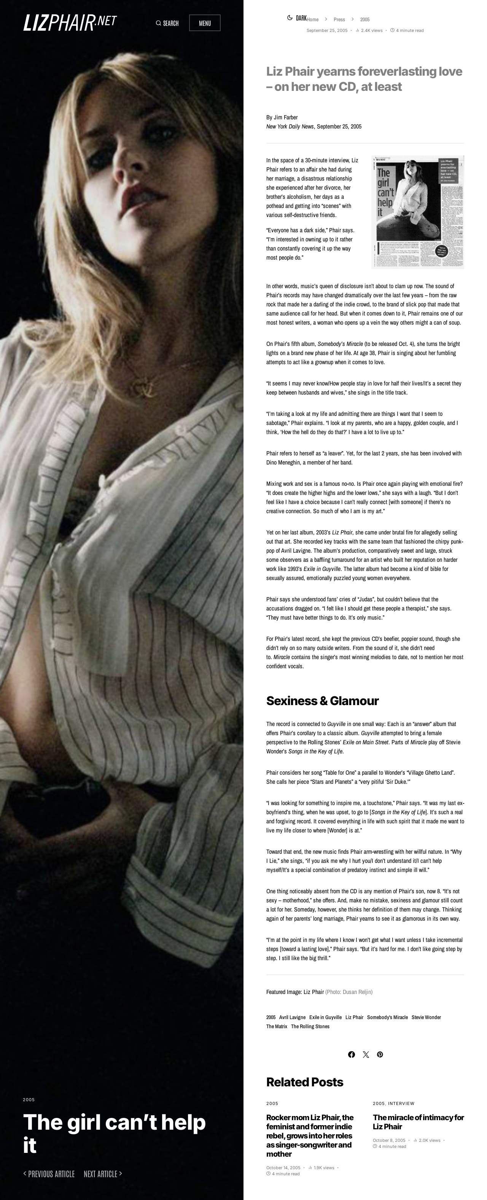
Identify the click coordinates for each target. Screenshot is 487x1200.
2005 (29, 1099)
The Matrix (276, 1026)
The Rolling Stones (310, 1026)
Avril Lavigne (292, 1017)
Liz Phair (354, 1017)
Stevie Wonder (426, 1017)
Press (299, 19)
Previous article (51, 1173)
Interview (401, 1103)
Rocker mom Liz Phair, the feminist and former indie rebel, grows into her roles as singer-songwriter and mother (309, 1136)
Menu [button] (205, 23)
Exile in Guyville (325, 1017)
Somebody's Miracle (387, 1017)
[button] (165, 22)
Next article (100, 1173)
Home (272, 19)
